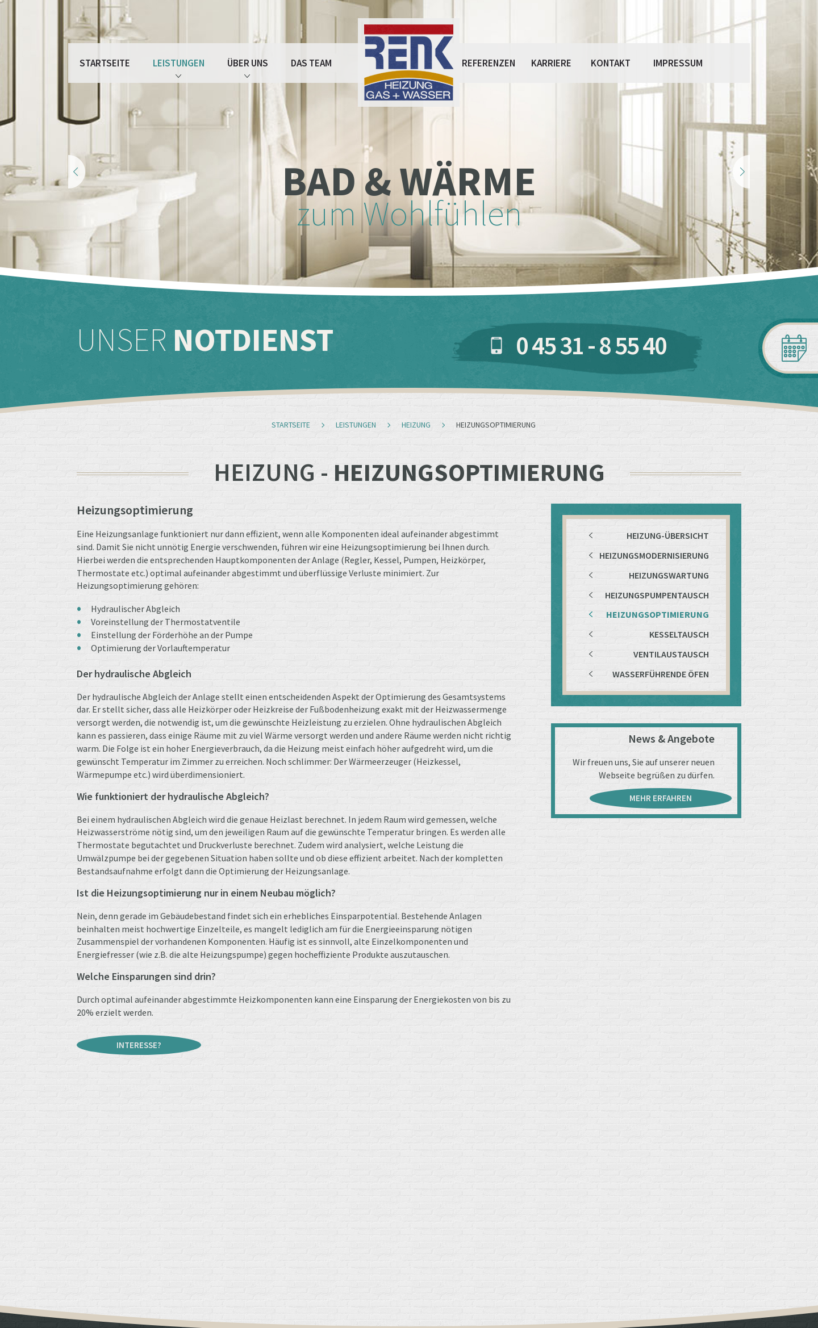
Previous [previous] (76, 171)
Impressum (678, 63)
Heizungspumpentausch (657, 595)
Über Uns (247, 67)
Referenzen (488, 63)
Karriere (551, 63)
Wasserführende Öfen (660, 674)
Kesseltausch (679, 634)
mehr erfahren (660, 798)
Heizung (416, 425)
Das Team (311, 63)
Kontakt (611, 63)
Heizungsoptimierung (657, 614)
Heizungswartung (669, 575)
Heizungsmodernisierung (654, 555)
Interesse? (138, 1045)
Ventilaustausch (671, 654)
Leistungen (178, 67)
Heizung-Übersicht (668, 535)
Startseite (105, 63)
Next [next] (741, 171)
